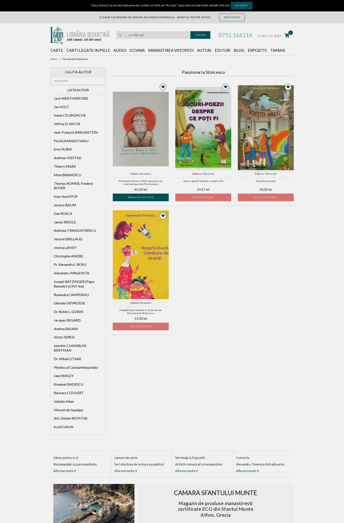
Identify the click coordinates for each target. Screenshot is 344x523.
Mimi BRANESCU (67, 175)
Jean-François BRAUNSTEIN (76, 132)
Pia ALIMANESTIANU (71, 141)
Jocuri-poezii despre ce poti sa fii (203, 181)
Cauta (200, 34)
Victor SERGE (64, 337)
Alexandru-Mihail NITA (71, 273)
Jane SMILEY (63, 376)
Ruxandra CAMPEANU (71, 295)
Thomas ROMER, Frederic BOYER (73, 185)
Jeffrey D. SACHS (67, 124)
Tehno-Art (208, 173)
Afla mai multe (64, 471)
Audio (120, 50)
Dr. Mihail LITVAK (67, 359)
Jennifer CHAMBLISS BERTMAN (70, 347)
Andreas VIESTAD (67, 158)
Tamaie (278, 50)
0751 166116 (236, 35)
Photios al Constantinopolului (76, 367)
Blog (240, 50)
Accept (241, 5)
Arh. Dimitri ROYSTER (70, 418)
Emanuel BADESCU (68, 384)
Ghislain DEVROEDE (69, 303)
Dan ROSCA (63, 213)
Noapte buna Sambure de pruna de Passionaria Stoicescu (141, 312)
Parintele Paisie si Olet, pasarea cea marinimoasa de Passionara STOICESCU (141, 183)
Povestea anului (266, 181)
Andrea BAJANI (66, 329)
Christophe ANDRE (68, 256)
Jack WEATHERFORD (71, 98)
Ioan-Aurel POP (66, 196)
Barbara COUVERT (69, 393)
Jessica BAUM (65, 205)
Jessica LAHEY (65, 247)
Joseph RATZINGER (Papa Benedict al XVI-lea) (74, 283)
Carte (56, 50)
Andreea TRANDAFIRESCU (75, 230)
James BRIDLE (65, 222)
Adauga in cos (140, 197)
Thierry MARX (65, 166)
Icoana (137, 50)
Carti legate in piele (89, 50)
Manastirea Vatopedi (171, 50)
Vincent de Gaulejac (69, 410)
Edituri (223, 50)
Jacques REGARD (67, 320)
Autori (204, 50)
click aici (224, 5)
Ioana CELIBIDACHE (70, 115)
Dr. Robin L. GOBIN (68, 311)
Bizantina (145, 173)
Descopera (232, 17)
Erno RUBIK (63, 149)
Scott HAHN (63, 427)
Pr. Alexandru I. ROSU (70, 264)
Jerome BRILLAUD (68, 239)
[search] (153, 35)
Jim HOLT (61, 107)
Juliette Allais (64, 401)
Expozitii (258, 50)
